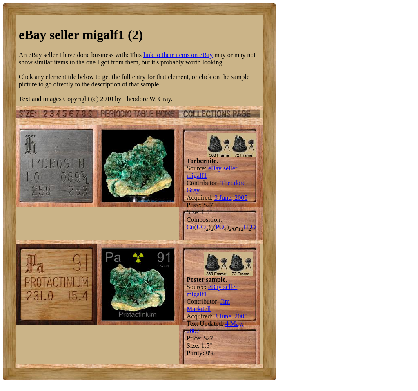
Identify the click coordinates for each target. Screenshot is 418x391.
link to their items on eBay (178, 54)
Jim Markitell (208, 305)
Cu (190, 226)
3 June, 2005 (230, 197)
